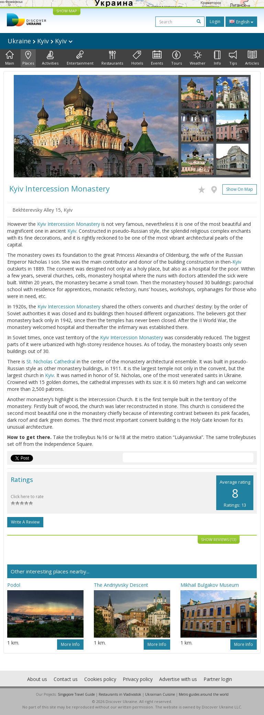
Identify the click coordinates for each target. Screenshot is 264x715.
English (241, 22)
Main (9, 58)
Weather (198, 58)
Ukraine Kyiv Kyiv (40, 41)
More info (70, 644)
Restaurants (112, 58)
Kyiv (71, 231)
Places (28, 58)
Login (215, 21)
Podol (13, 585)
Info (217, 58)
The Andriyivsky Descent (121, 585)
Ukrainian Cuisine (160, 694)
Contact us (66, 679)
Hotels (137, 58)
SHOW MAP (66, 10)
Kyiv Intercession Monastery (68, 224)
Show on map (239, 189)
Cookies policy (100, 679)
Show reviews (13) (218, 539)
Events (157, 58)
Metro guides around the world (204, 694)
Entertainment (80, 58)
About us (37, 679)
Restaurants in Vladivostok (120, 694)
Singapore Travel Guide (76, 694)
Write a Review (25, 522)
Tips (233, 58)
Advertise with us (178, 679)
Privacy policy (138, 679)
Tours (176, 58)
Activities (50, 58)
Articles (252, 58)
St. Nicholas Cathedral (50, 361)
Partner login (218, 679)
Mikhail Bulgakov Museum (209, 585)
